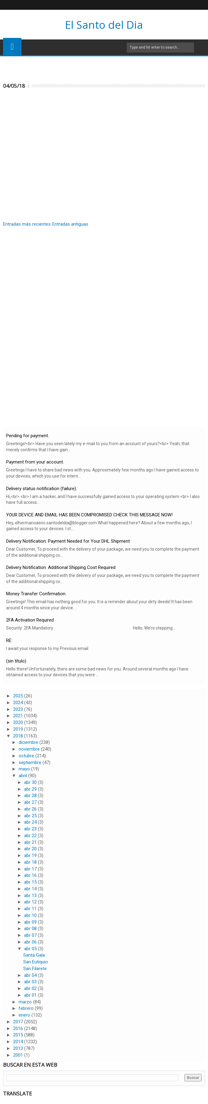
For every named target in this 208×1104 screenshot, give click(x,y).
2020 (18, 722)
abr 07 (31, 935)
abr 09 (31, 922)
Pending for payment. (27, 435)
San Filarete (35, 968)
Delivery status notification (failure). (41, 488)
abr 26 (31, 809)
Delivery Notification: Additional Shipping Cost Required (60, 567)
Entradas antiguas (70, 224)
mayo (25, 769)
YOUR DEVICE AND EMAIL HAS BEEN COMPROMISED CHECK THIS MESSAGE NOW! (89, 515)
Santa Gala (34, 955)
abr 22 (31, 835)
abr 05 (31, 948)
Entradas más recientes (27, 224)
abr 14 (31, 889)
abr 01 (31, 995)
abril (23, 775)
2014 (18, 1041)
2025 (18, 696)
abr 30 (31, 782)
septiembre (30, 762)
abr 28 (31, 795)
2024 (18, 702)
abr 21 (31, 842)
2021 (18, 715)
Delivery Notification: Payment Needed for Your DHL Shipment (68, 541)
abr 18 (31, 862)
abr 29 (31, 789)
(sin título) (16, 661)
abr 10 (31, 915)
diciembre (29, 742)
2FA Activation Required (30, 620)
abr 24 (31, 822)
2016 (18, 1028)
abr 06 (31, 942)
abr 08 (31, 928)
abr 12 (31, 902)
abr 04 (31, 975)
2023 (18, 709)
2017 (18, 1022)
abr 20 (31, 848)
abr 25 (31, 815)
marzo (26, 1002)
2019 (18, 729)
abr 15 (31, 882)
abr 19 (31, 855)
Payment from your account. (35, 462)
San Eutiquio (35, 962)
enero (25, 1015)
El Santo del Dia (104, 24)
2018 (18, 736)
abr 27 (31, 802)
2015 (18, 1035)
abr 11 (31, 908)
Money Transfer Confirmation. (36, 593)
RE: (9, 640)
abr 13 (31, 895)
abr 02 (31, 988)
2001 (18, 1055)
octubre (27, 756)
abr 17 (31, 869)
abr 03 (31, 981)
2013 (18, 1048)
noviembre (30, 749)
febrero (27, 1008)
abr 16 (31, 875)
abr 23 (31, 829)
